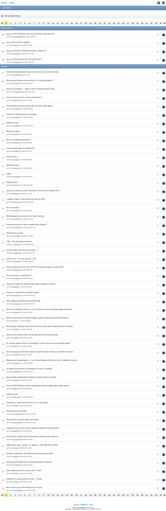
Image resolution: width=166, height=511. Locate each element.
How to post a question (21, 42)
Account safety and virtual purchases (20, 250)
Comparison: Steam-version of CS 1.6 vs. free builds (27, 403)
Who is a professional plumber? (18, 140)
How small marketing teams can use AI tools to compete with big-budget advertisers (39, 309)
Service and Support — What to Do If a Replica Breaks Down (30, 89)
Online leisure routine (14, 233)
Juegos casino (12, 182)
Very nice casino (12, 208)
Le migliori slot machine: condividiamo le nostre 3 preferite (29, 369)
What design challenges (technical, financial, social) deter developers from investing (39, 326)
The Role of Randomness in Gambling (21, 114)
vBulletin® (82, 507)
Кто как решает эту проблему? (18, 275)
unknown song (12, 394)
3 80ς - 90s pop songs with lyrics (19, 241)
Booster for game (13, 131)
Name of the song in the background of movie (24, 487)
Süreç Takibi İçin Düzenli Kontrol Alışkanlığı (23, 301)
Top (90, 505)
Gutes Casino (11, 157)
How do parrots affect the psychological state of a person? (29, 462)
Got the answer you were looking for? (27, 59)
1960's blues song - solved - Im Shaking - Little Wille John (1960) (32, 445)
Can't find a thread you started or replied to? (29, 51)
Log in (76, 505)
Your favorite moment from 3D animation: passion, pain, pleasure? (32, 436)
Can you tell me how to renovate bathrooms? (24, 97)
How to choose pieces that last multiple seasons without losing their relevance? (37, 318)
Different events (12, 123)
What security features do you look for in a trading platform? (29, 80)
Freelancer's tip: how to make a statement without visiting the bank (32, 428)
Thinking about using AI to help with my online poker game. (29, 106)
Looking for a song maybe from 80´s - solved (24, 479)
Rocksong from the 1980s (16, 411)
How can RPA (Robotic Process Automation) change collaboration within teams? (38, 386)
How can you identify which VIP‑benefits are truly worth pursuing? (32, 335)
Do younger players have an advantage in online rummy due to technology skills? (38, 343)
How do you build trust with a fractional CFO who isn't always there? (33, 191)
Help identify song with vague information (22, 420)
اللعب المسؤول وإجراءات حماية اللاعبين (21, 259)
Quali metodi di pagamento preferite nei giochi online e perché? (31, 377)
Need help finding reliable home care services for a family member (32, 72)
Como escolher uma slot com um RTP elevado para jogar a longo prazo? (35, 267)
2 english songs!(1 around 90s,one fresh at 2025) (25, 199)
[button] (6, 23)
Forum (4, 3)
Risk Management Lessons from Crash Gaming (25, 216)
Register (84, 505)
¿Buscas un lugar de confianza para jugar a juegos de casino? (31, 284)
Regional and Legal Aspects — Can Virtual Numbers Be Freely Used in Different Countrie (41, 360)
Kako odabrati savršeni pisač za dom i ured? (23, 470)
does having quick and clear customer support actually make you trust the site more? (39, 352)
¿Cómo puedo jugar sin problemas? (20, 148)
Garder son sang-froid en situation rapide (22, 292)
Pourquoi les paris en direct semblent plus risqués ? (26, 224)
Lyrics (11, 3)
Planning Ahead (12, 165)
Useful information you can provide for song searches (33, 34)
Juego (8, 174)
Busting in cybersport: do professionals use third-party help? (30, 453)
